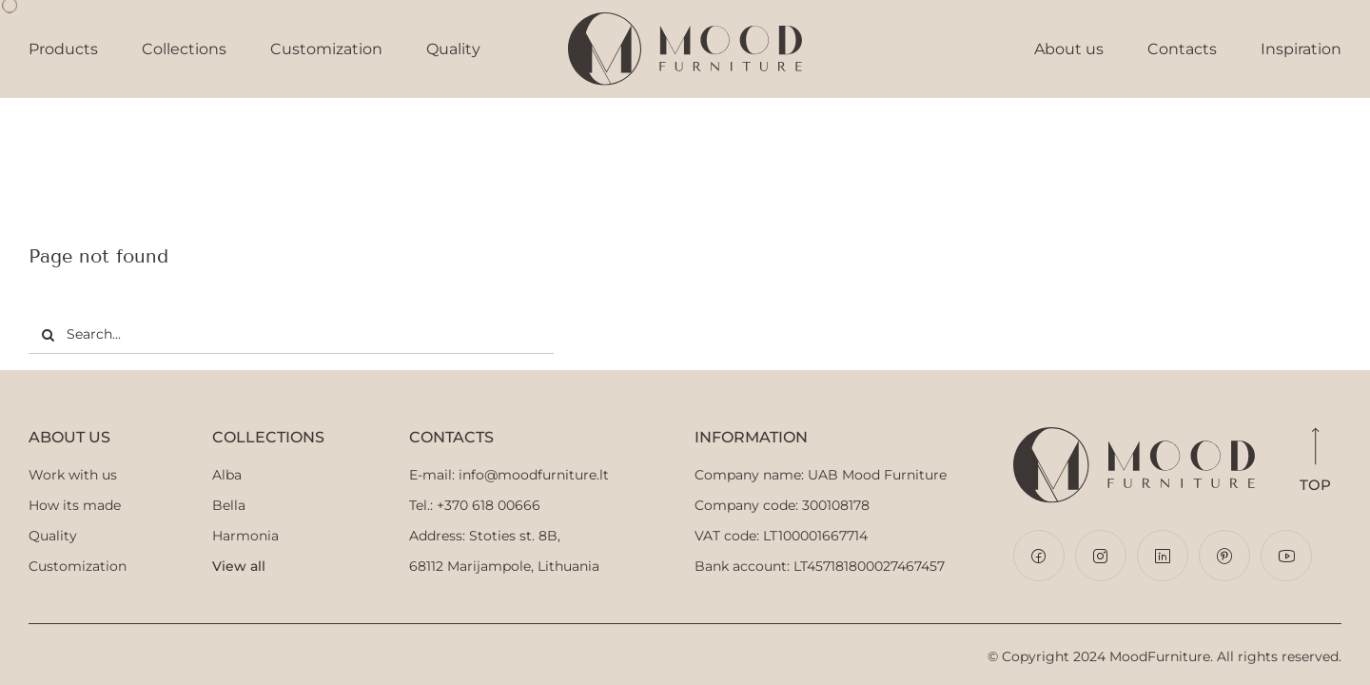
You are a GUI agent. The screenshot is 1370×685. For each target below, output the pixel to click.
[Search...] (291, 335)
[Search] (48, 335)
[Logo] (685, 20)
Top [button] (1314, 462)
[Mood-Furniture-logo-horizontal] (1131, 437)
